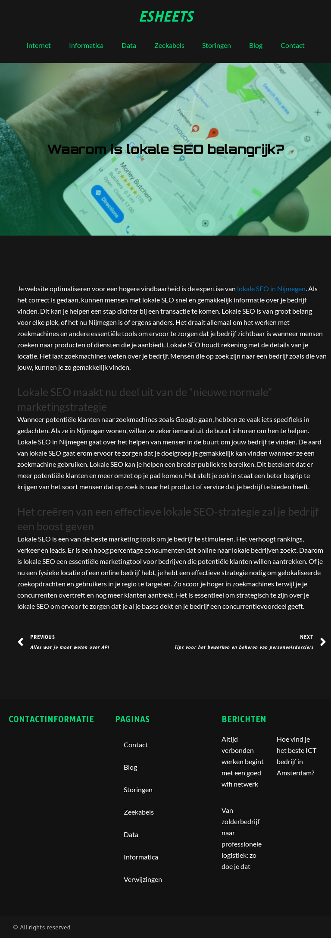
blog (255, 45)
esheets (165, 17)
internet (38, 45)
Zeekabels (169, 45)
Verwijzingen (143, 879)
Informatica (86, 45)
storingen (216, 45)
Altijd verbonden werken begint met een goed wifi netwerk (243, 761)
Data (129, 45)
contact (293, 45)
